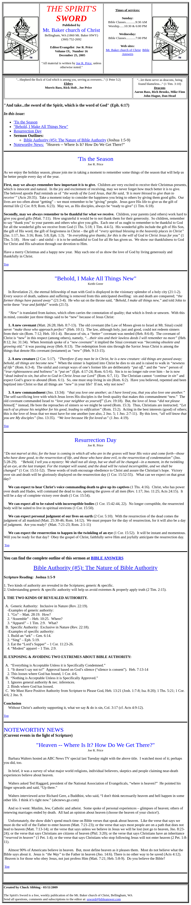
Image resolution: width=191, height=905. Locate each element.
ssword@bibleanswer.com (104, 899)
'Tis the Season (26, 122)
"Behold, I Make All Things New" (41, 126)
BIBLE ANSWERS (107, 558)
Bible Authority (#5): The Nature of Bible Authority (65, 140)
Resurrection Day (28, 131)
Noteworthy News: (29, 144)
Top (6, 264)
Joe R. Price (84, 63)
